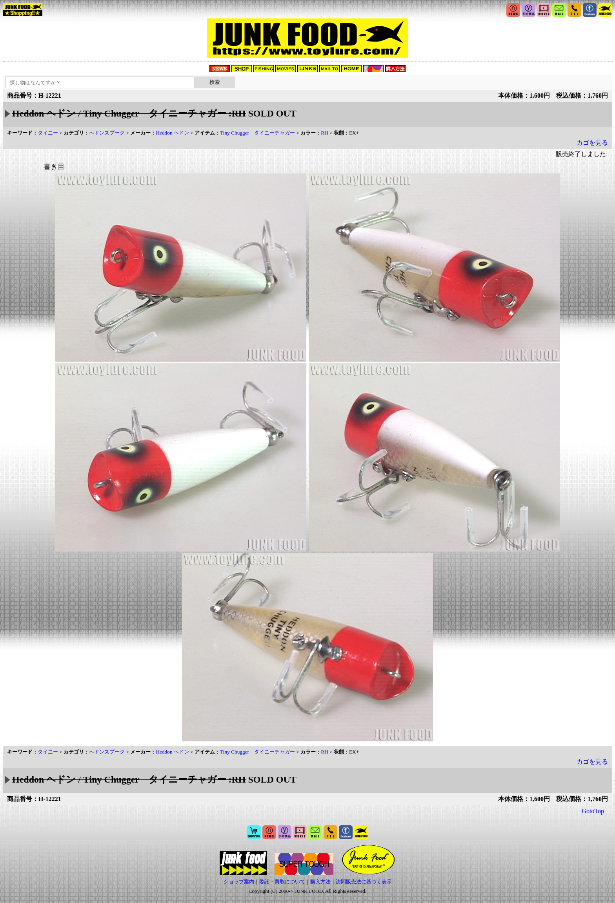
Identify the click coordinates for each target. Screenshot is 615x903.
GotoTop (593, 811)
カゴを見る (592, 142)
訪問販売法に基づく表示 (364, 882)
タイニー (48, 133)
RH (324, 133)
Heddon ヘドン (172, 133)
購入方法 (320, 882)
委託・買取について (282, 882)
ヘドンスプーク (107, 133)
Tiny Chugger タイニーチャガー (257, 133)
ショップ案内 (239, 882)
